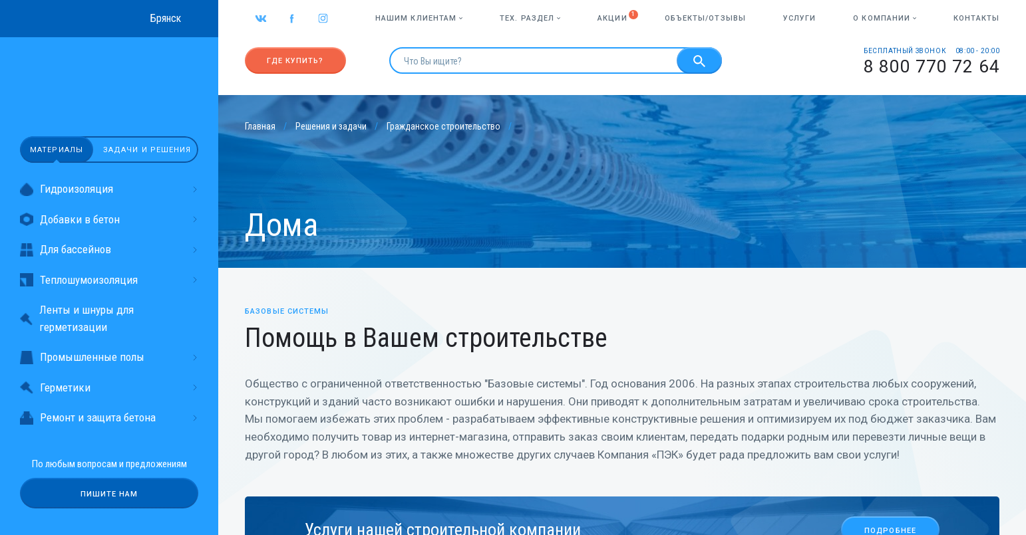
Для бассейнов (109, 250)
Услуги (799, 18)
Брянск (165, 18)
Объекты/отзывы (705, 18)
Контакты (976, 18)
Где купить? (295, 60)
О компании (884, 18)
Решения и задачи (331, 126)
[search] (533, 60)
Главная (260, 126)
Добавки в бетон (109, 220)
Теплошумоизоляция (109, 280)
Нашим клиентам (418, 18)
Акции (612, 18)
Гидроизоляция (109, 189)
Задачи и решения (147, 150)
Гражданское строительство (443, 126)
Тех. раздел (530, 18)
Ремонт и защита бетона (109, 418)
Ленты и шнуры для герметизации (77, 318)
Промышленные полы (109, 357)
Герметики (109, 388)
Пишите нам (109, 494)
